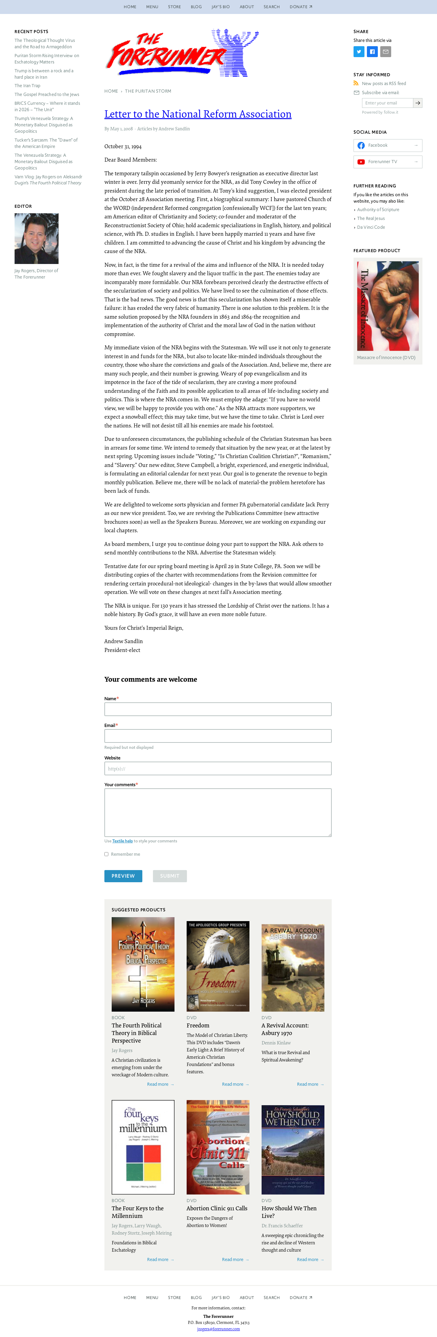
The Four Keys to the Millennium (138, 1211)
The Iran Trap (27, 86)
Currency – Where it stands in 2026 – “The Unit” (47, 106)
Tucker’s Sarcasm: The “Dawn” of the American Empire (46, 143)
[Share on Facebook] (372, 51)
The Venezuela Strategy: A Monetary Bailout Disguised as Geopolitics (44, 161)
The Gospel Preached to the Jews (47, 94)
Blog (196, 7)
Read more (157, 1084)
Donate (299, 1298)
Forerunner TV (382, 162)
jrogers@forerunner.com (218, 1329)
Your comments (119, 784)
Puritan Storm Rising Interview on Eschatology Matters (47, 59)
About (247, 7)
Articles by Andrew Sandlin (163, 128)
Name (110, 698)
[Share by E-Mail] (385, 51)
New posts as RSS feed (384, 84)
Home (130, 7)
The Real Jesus (371, 218)
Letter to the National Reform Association (198, 114)
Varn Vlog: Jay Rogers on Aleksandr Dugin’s (48, 180)
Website (112, 758)
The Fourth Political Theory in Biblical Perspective (136, 1032)
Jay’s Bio (221, 7)
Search (272, 7)
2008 (128, 128)
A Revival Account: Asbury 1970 (285, 1029)
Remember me (125, 854)
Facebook (378, 145)
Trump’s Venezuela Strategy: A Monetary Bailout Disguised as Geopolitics (44, 124)
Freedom (198, 1025)
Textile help (122, 841)
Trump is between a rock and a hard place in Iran (44, 74)
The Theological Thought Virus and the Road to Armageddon (45, 43)
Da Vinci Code (371, 227)
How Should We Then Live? (289, 1211)
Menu (152, 7)
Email (109, 725)
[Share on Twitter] (359, 51)
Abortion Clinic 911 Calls (217, 1208)
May (114, 128)
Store (174, 7)
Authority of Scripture (378, 210)
